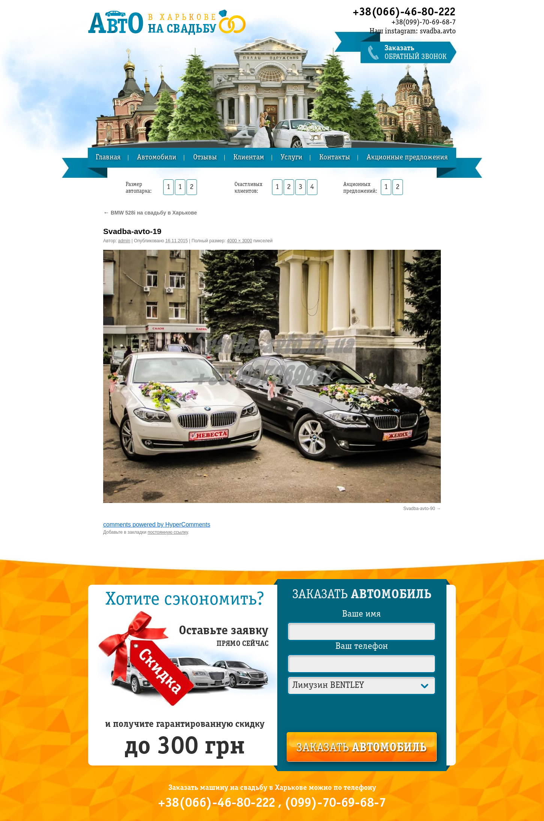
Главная (108, 158)
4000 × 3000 (239, 240)
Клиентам (248, 158)
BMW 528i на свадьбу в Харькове (150, 213)
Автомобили (156, 158)
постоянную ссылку (168, 532)
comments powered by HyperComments (156, 524)
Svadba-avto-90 (419, 508)
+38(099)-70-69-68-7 (424, 22)
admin (124, 240)
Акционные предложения (407, 158)
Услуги (291, 158)
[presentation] (362, 711)
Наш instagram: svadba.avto (413, 31)
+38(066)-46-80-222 (404, 12)
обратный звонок (420, 52)
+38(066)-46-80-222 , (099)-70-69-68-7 (272, 803)
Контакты (334, 158)
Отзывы (205, 158)
